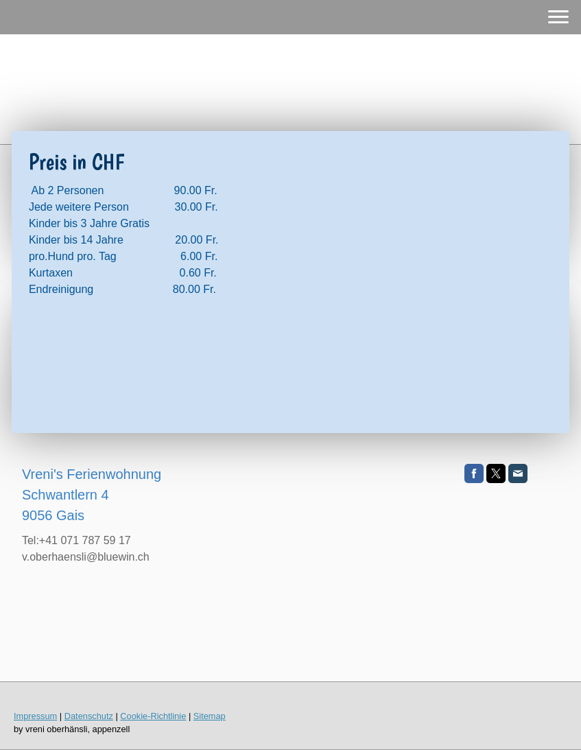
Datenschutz (88, 716)
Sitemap (209, 716)
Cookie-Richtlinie (153, 716)
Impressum (35, 716)
